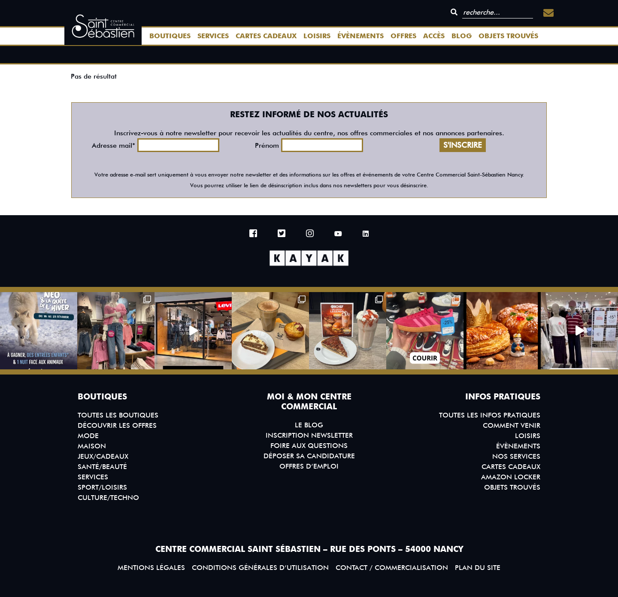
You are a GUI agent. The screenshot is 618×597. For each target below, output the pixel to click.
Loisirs (316, 36)
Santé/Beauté (102, 467)
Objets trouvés (508, 36)
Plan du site (477, 567)
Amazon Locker (510, 477)
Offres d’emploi (309, 466)
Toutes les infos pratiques (489, 415)
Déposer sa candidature (309, 456)
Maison (92, 446)
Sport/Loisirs (102, 487)
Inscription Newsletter (309, 435)
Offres (403, 36)
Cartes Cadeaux (266, 36)
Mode (88, 436)
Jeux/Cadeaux (103, 456)
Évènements (360, 36)
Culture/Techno (108, 497)
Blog (461, 36)
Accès (434, 36)
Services (213, 36)
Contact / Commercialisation (392, 567)
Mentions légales (151, 567)
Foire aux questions (309, 446)
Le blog (309, 425)
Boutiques (170, 36)
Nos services (516, 456)
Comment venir (511, 425)
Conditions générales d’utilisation (260, 567)
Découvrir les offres (117, 425)
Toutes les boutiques (118, 415)
